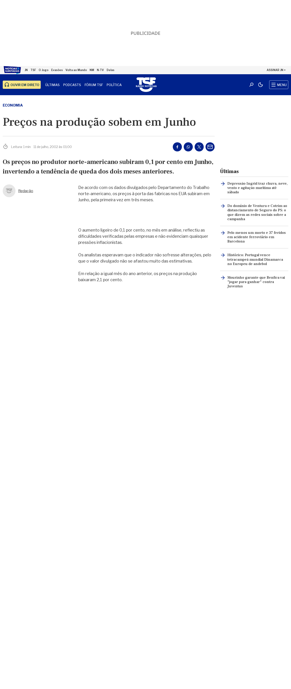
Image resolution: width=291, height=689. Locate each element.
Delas (110, 70)
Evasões (57, 70)
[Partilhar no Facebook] (177, 146)
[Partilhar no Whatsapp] (188, 146)
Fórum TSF (94, 85)
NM (92, 70)
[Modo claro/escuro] (260, 85)
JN (26, 70)
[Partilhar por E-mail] (210, 146)
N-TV (100, 70)
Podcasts (72, 85)
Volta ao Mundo (76, 70)
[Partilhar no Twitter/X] (199, 146)
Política (114, 85)
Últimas (52, 85)
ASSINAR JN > (276, 70)
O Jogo (43, 70)
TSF (33, 70)
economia (13, 105)
